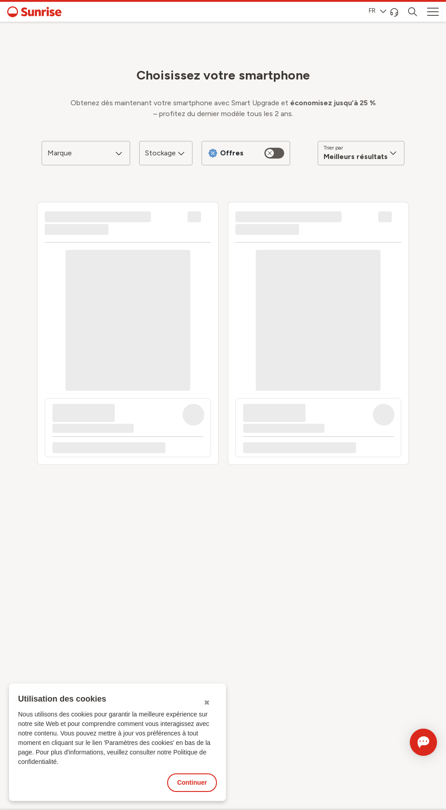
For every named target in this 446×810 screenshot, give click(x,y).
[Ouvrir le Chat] (410, 742)
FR (377, 10)
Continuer (192, 782)
